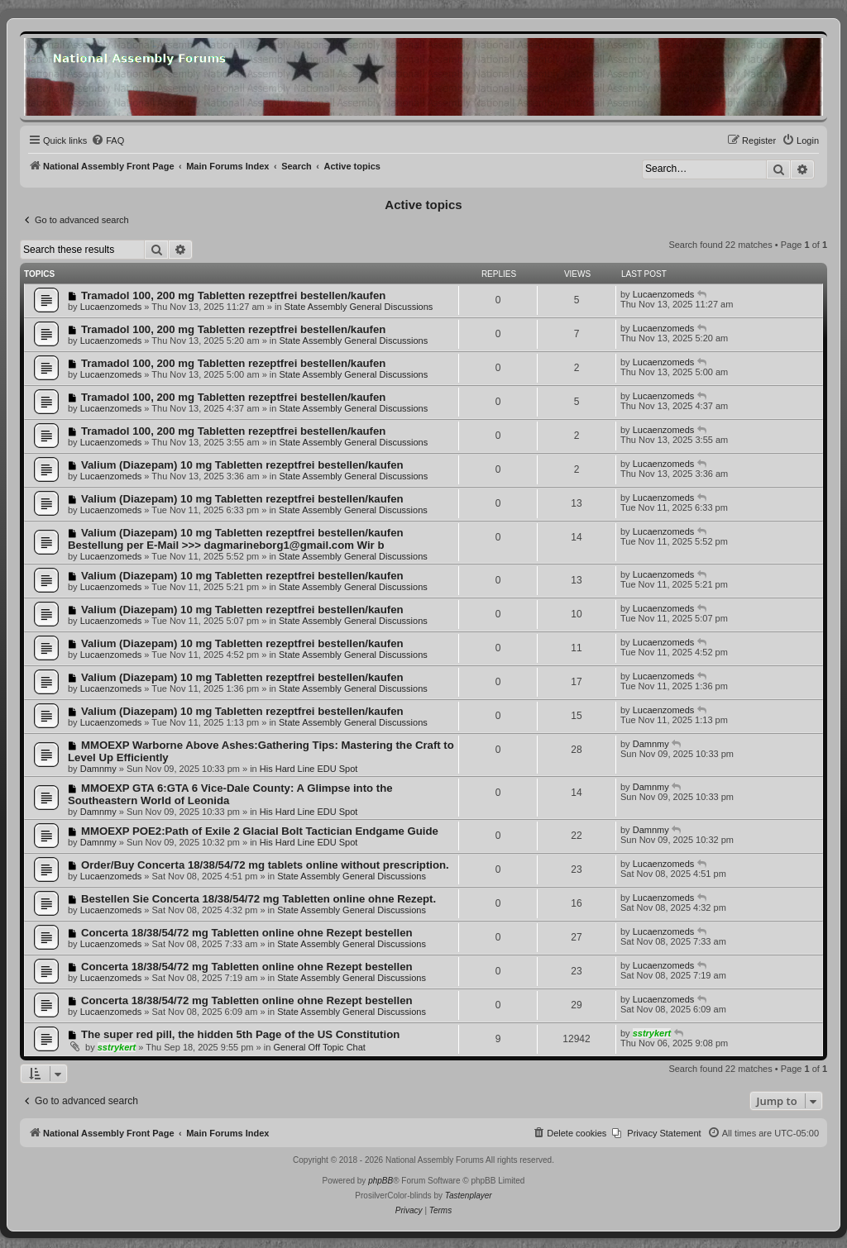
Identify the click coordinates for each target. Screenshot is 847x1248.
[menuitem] (107, 140)
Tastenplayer (468, 1195)
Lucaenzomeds (111, 307)
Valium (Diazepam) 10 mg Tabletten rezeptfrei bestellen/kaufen (242, 465)
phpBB (380, 1180)
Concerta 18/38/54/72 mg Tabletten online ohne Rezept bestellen (247, 932)
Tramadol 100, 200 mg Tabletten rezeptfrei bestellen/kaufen (233, 295)
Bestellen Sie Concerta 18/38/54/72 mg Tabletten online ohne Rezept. (258, 899)
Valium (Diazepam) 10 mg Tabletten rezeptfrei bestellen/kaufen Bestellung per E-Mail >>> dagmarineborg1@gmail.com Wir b (236, 538)
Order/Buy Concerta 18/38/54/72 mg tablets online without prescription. (265, 865)
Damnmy (98, 769)
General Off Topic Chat (319, 1047)
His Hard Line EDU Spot (309, 769)
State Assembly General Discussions (359, 307)
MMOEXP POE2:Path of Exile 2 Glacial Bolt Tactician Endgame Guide (259, 831)
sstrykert (117, 1047)
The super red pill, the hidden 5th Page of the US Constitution (240, 1034)
